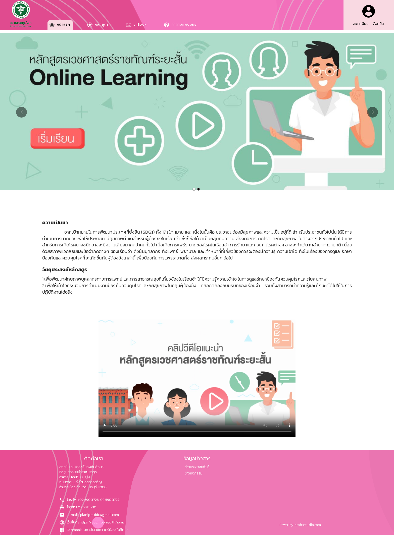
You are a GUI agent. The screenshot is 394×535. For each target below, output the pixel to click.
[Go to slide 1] (193, 189)
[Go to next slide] (372, 112)
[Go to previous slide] (21, 112)
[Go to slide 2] (198, 189)
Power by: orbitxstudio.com (300, 524)
